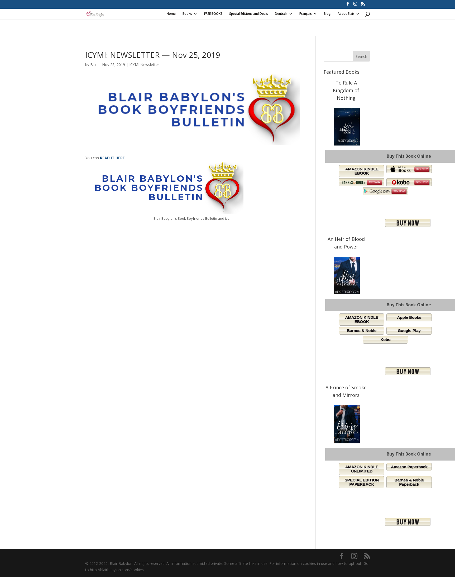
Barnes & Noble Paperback (409, 482)
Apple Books (409, 317)
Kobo (385, 339)
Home (171, 14)
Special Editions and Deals (248, 14)
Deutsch (281, 14)
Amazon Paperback (409, 467)
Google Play (409, 330)
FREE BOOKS (213, 14)
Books (187, 14)
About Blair (346, 14)
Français (305, 14)
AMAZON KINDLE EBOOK (361, 171)
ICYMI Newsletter (144, 64)
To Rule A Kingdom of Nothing (346, 90)
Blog (327, 14)
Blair (94, 64)
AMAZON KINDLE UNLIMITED (361, 469)
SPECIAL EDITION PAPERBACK (361, 482)
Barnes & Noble (361, 330)
